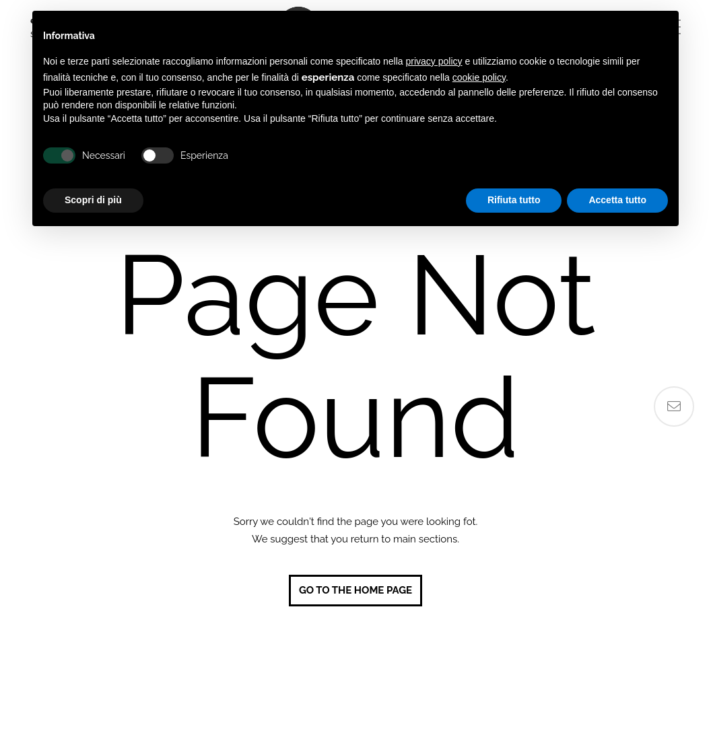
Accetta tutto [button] (617, 199)
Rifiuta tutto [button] (514, 199)
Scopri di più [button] (93, 199)
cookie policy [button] (479, 77)
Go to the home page (355, 590)
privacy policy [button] (434, 61)
